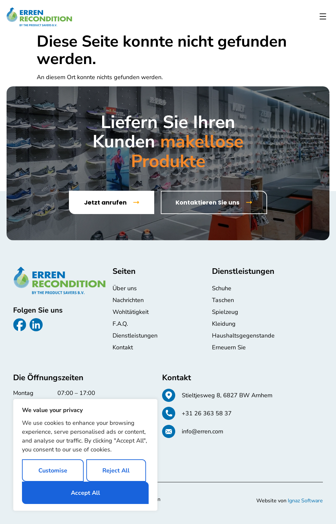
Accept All (85, 493)
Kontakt (123, 347)
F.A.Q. (120, 324)
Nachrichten (128, 300)
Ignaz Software (305, 500)
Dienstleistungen (135, 335)
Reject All (116, 470)
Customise (52, 470)
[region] (85, 455)
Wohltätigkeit (131, 312)
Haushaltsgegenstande (243, 335)
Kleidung (224, 324)
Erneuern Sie (229, 347)
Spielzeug (225, 312)
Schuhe (221, 288)
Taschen (223, 300)
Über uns (125, 288)
